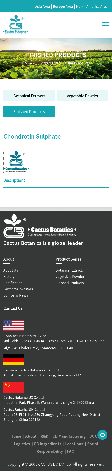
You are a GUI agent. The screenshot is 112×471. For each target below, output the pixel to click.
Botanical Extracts (29, 95)
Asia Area (42, 6)
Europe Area (63, 6)
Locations (74, 443)
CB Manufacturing (69, 436)
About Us (10, 270)
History (8, 276)
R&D (44, 436)
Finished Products (76, 62)
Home (27, 62)
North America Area (92, 6)
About (31, 436)
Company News (15, 295)
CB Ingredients (46, 62)
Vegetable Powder (82, 95)
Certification (13, 282)
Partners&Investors (18, 288)
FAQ (70, 451)
